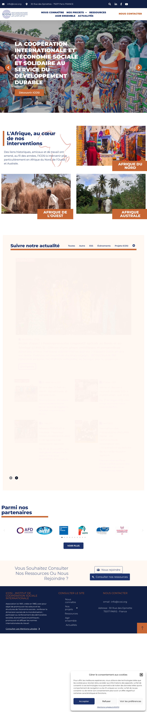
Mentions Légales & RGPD (108, 707)
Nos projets (77, 12)
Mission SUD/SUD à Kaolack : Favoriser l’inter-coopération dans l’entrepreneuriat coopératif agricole (55, 434)
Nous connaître (52, 12)
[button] (141, 674)
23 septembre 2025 (51, 380)
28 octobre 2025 (30, 337)
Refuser (106, 701)
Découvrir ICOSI (29, 92)
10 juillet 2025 (109, 380)
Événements (104, 245)
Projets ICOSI (121, 245)
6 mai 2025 (47, 421)
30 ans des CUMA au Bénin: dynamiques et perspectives (53, 389)
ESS (91, 245)
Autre (82, 245)
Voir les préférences (130, 701)
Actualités (85, 16)
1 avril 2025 (107, 421)
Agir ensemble (65, 16)
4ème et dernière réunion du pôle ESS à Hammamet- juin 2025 (114, 389)
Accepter (84, 701)
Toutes (71, 245)
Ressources (97, 12)
